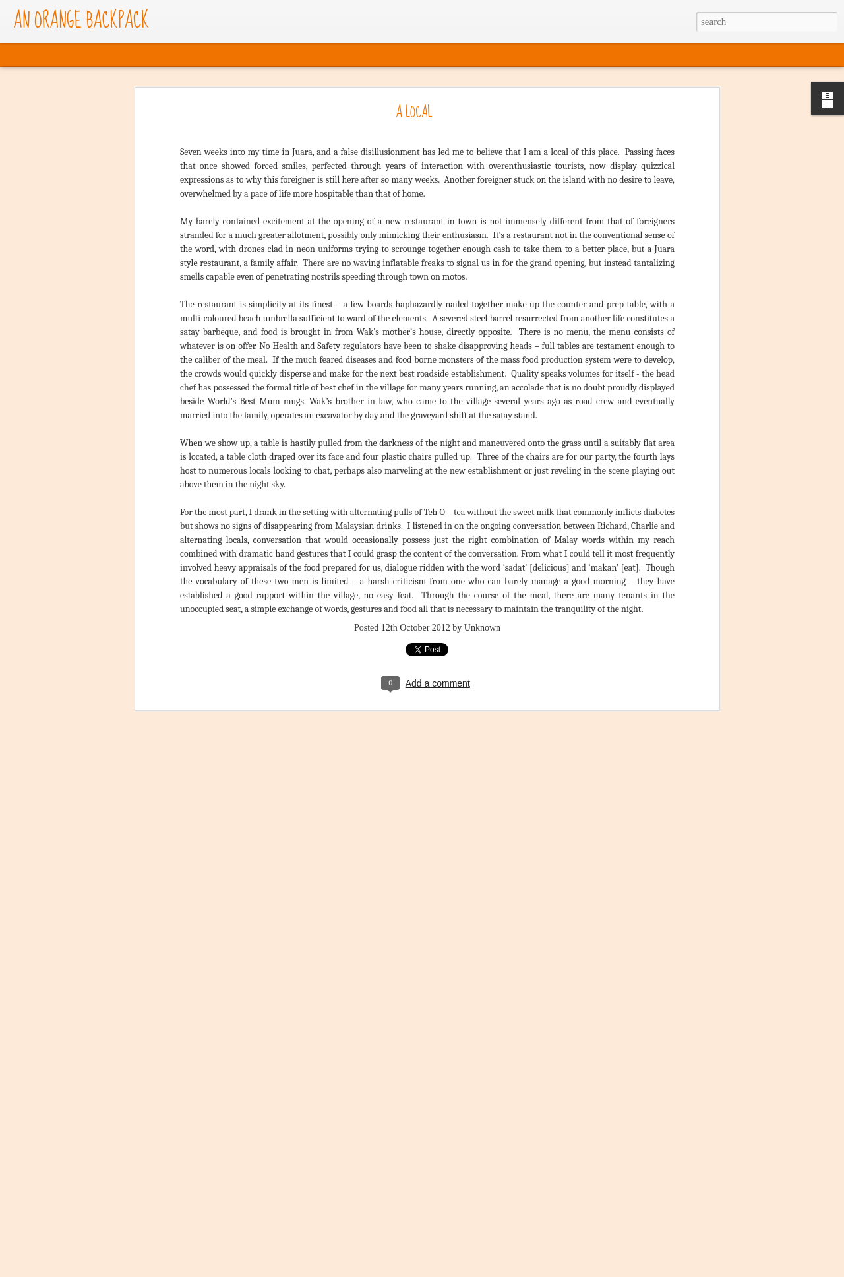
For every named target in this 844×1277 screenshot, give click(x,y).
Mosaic (140, 54)
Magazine (100, 54)
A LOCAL (414, 112)
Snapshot (217, 54)
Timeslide (261, 54)
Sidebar (178, 54)
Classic (20, 54)
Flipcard (57, 54)
